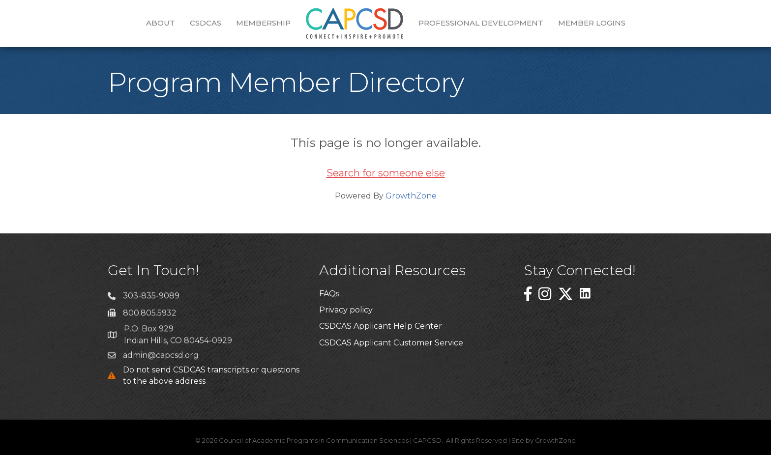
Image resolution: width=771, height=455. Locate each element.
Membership (263, 23)
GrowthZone (411, 195)
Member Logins (591, 23)
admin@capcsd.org (161, 360)
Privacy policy (346, 310)
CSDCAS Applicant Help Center (380, 327)
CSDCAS (205, 23)
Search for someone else (385, 173)
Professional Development (480, 23)
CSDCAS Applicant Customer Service (391, 343)
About (160, 23)
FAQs (329, 294)
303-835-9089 (151, 300)
